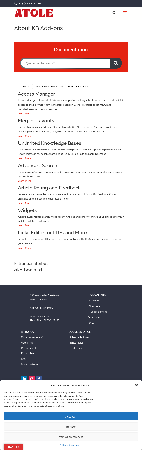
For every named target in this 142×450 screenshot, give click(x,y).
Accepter (71, 416)
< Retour (26, 86)
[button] (136, 385)
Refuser (71, 426)
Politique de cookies (69, 445)
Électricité (94, 300)
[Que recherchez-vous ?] (66, 63)
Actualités (27, 342)
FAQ (23, 358)
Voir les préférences (71, 436)
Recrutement (28, 347)
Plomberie (94, 305)
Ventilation (94, 317)
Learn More (24, 113)
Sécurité (93, 322)
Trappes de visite (97, 311)
